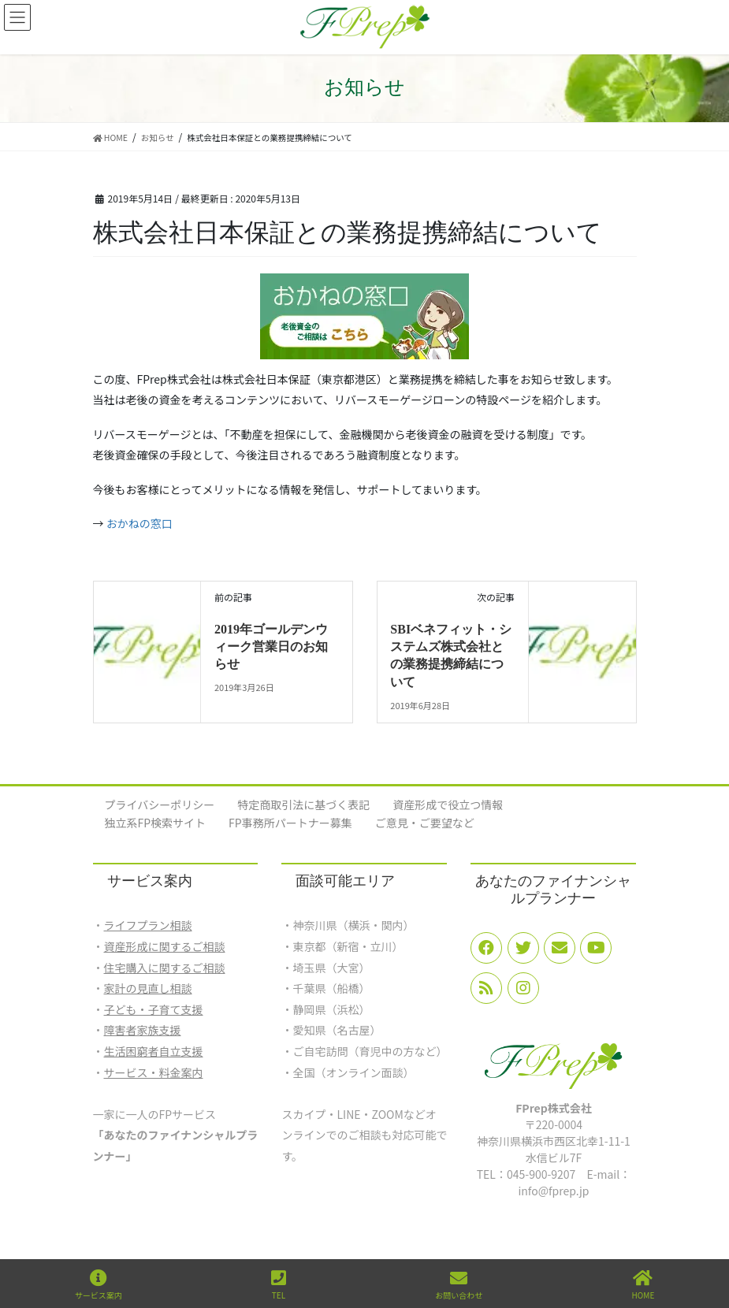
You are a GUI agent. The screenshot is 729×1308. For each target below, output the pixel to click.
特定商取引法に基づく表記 (303, 804)
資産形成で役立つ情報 (447, 804)
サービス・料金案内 (153, 1072)
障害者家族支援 (142, 1030)
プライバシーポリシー (160, 804)
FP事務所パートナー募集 (290, 823)
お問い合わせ (458, 1284)
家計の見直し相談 (148, 988)
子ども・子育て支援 (153, 1009)
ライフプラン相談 (148, 925)
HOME (643, 1284)
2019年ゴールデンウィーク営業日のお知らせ (271, 646)
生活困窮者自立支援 (153, 1051)
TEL (278, 1284)
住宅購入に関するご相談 (164, 967)
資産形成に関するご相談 (164, 946)
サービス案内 (98, 1284)
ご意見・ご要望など (424, 823)
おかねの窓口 (139, 523)
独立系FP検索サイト (155, 823)
